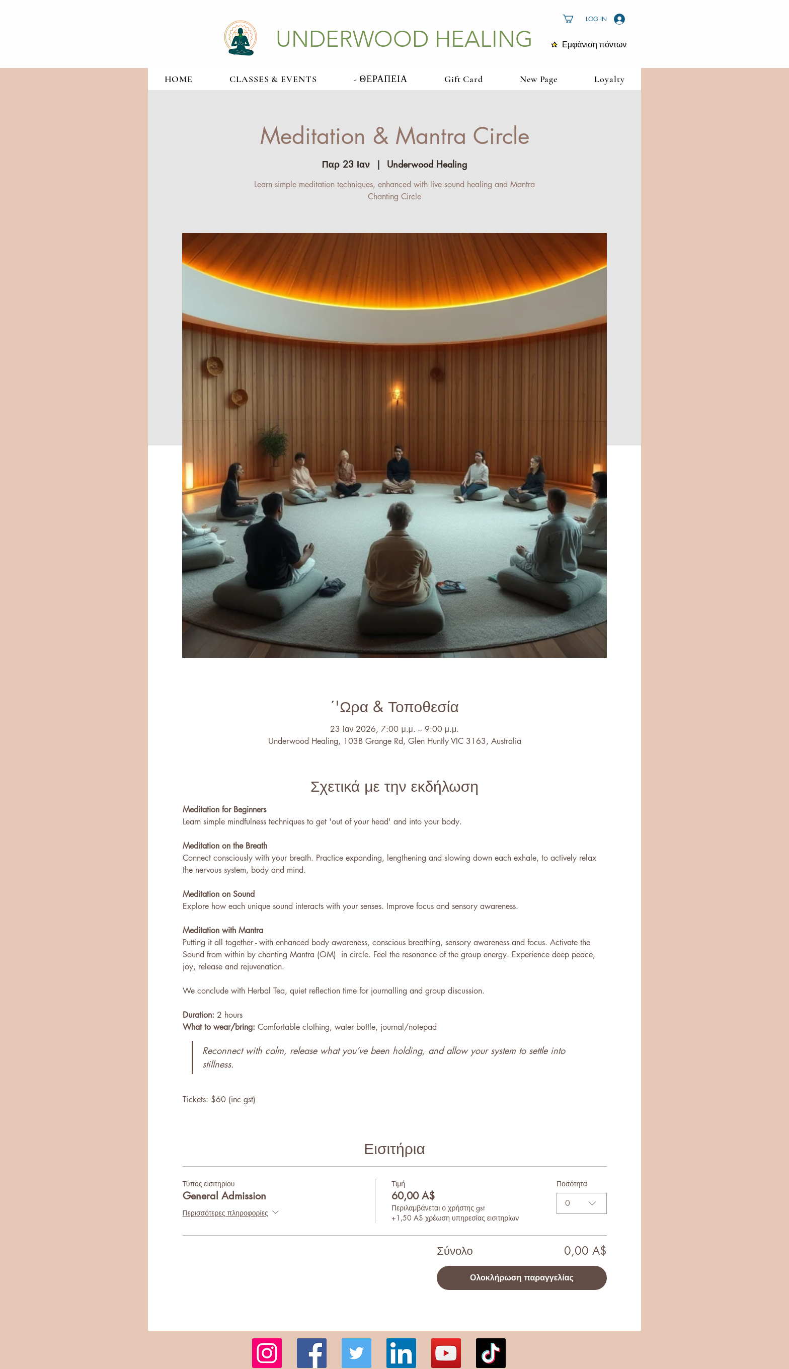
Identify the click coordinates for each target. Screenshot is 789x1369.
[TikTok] (491, 1353)
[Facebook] (312, 1353)
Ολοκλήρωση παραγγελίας (522, 1277)
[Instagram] (267, 1353)
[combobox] (582, 1203)
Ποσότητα (572, 1183)
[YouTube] (446, 1353)
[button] (573, 19)
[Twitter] (356, 1353)
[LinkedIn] (401, 1353)
